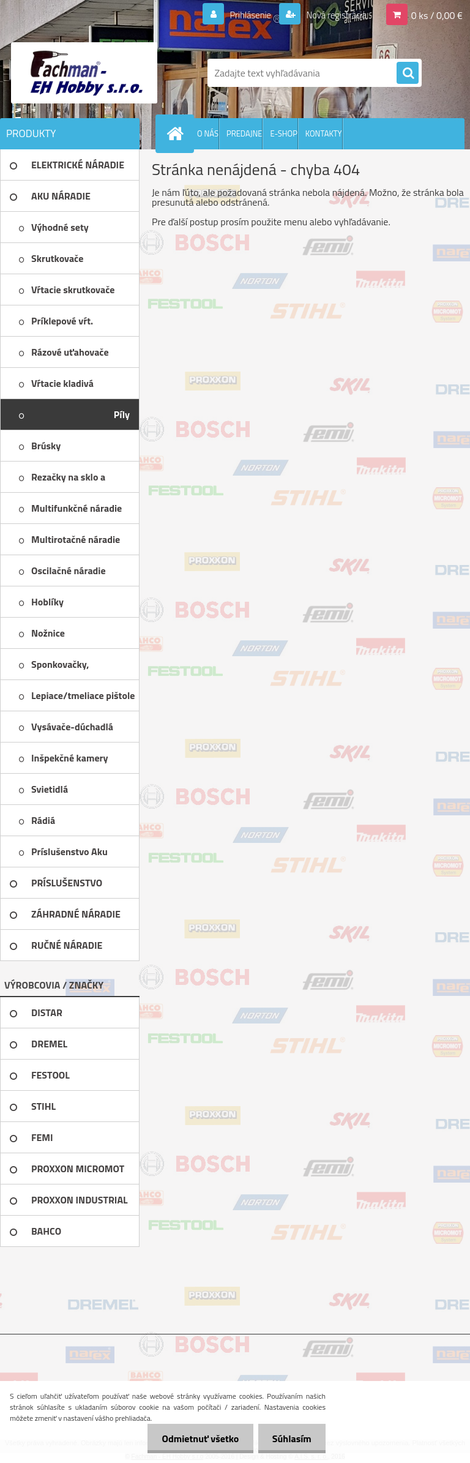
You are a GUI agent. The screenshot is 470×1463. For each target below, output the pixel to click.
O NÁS (207, 133)
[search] (408, 73)
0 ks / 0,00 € (437, 14)
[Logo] (84, 72)
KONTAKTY (323, 133)
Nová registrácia (333, 14)
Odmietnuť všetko (197, 1438)
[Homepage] (177, 133)
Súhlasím (290, 1438)
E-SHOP (283, 133)
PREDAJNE (244, 133)
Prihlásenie (242, 14)
